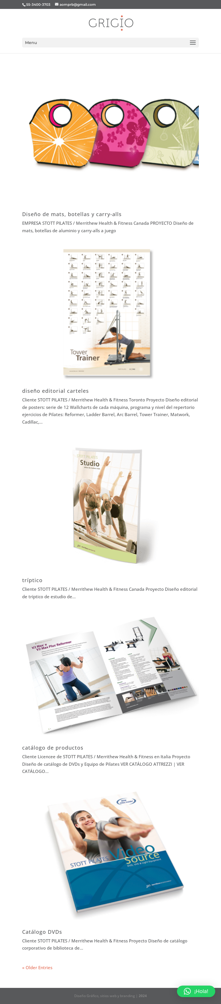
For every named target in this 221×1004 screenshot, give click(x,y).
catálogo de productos (52, 747)
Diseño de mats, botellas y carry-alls (72, 214)
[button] (196, 991)
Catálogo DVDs (42, 931)
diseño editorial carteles (55, 390)
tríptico (32, 580)
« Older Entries (37, 967)
